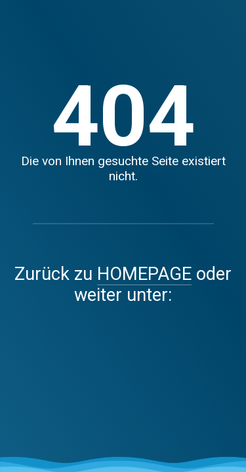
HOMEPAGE (144, 274)
